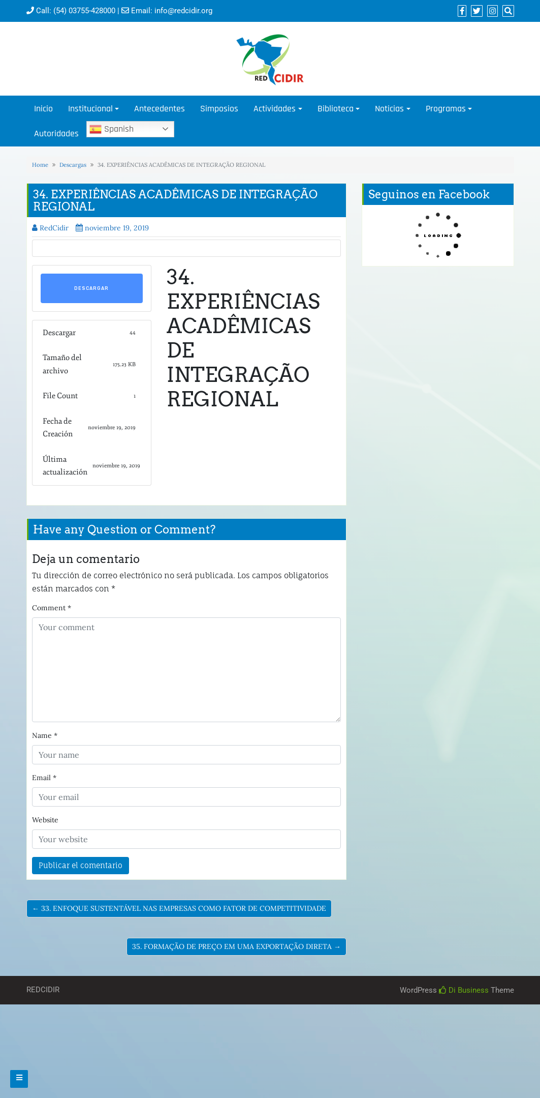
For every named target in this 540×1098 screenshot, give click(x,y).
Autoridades (56, 133)
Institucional (90, 108)
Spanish (111, 129)
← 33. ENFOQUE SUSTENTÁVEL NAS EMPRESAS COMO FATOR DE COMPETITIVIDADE (179, 908)
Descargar (91, 288)
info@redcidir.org (183, 10)
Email (44, 777)
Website (45, 819)
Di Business (464, 990)
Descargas (72, 164)
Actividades (274, 108)
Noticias (389, 108)
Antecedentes (159, 108)
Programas (446, 108)
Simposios (219, 108)
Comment (51, 607)
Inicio (43, 108)
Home (40, 164)
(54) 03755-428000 (84, 10)
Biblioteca (335, 108)
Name (44, 735)
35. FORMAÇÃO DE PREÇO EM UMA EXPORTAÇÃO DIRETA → (236, 946)
